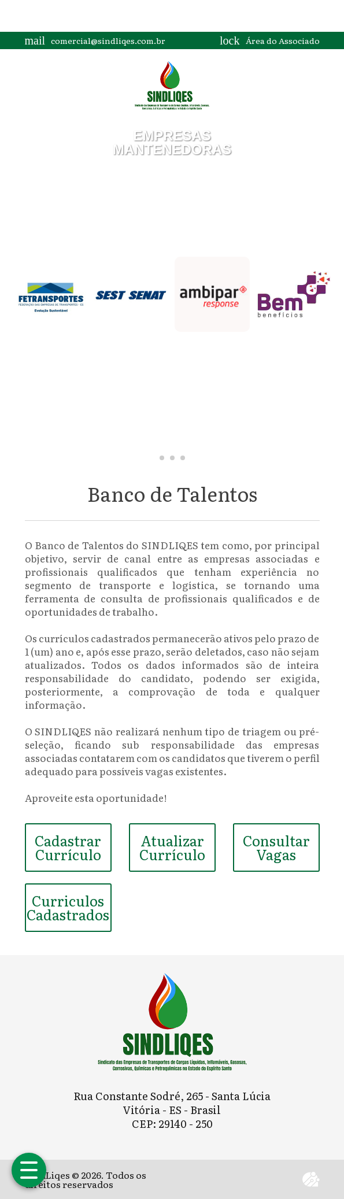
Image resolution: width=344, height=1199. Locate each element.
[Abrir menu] (29, 1170)
